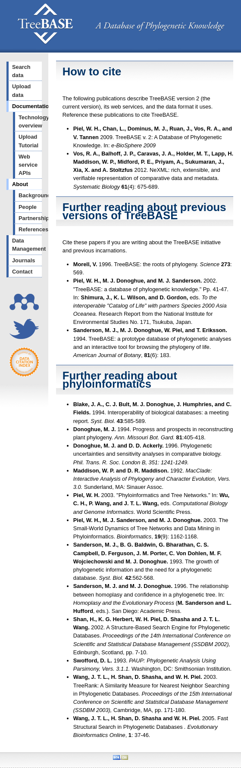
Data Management (27, 244)
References (30, 229)
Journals (23, 260)
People (28, 207)
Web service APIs (28, 164)
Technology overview (30, 121)
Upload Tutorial (28, 141)
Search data (21, 71)
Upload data (21, 90)
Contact (22, 271)
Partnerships (30, 218)
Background (30, 195)
